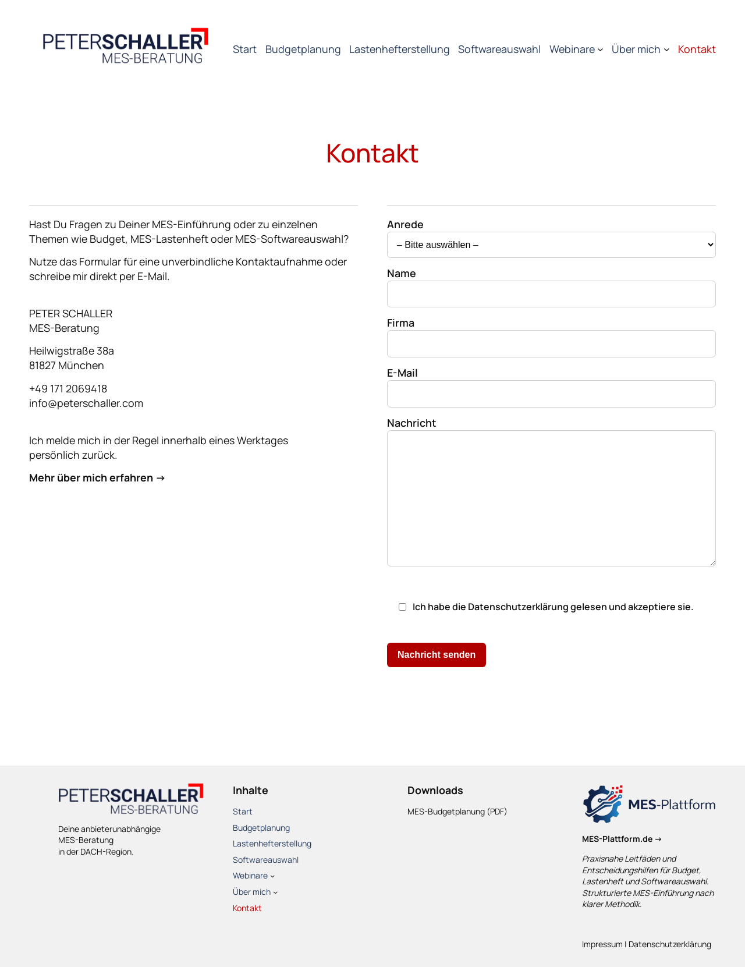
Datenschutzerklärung (518, 606)
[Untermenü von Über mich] (667, 49)
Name (551, 283)
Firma (551, 332)
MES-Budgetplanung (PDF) (457, 811)
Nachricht (551, 492)
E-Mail (551, 382)
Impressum (602, 944)
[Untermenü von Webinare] (600, 49)
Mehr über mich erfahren (91, 477)
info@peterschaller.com (86, 403)
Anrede (551, 234)
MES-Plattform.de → (622, 838)
